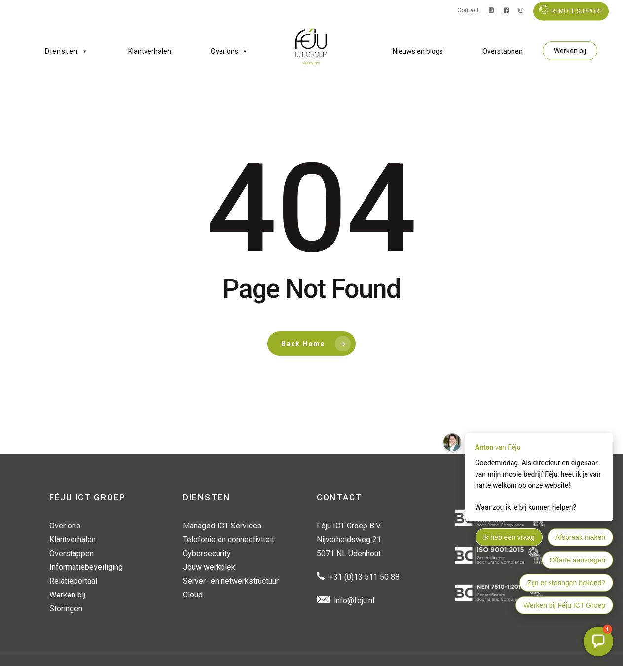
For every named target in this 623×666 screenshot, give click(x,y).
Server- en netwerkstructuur (231, 581)
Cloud (193, 594)
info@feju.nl (354, 600)
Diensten (67, 51)
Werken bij (570, 51)
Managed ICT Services (222, 525)
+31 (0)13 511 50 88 (364, 577)
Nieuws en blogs (418, 51)
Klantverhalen (149, 51)
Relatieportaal (73, 581)
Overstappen (502, 51)
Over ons (229, 51)
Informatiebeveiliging (86, 567)
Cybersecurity (207, 553)
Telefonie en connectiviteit (228, 539)
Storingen (65, 608)
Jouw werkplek (209, 567)
